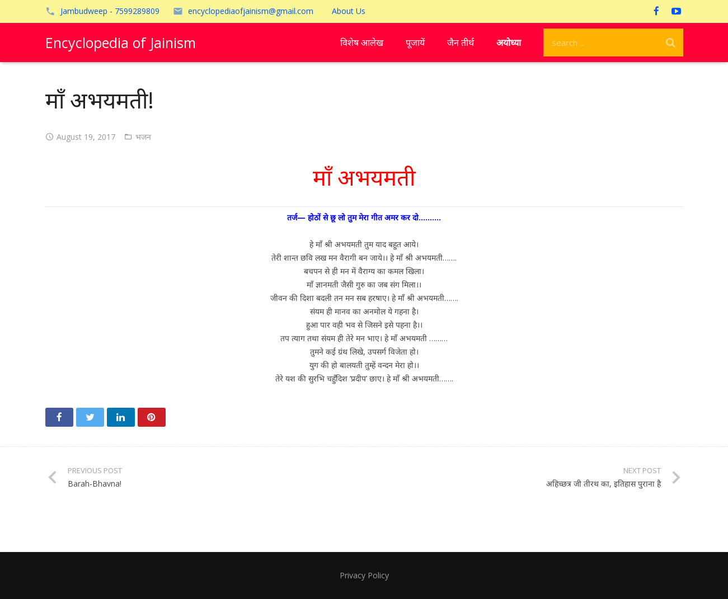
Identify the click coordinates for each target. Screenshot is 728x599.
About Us (348, 11)
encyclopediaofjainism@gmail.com (250, 11)
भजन (143, 136)
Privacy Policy (364, 575)
